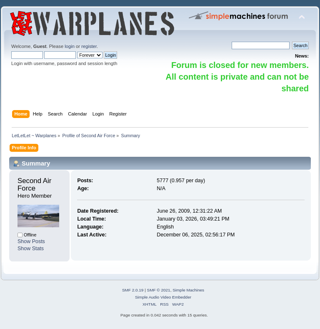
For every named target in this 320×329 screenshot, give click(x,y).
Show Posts (31, 241)
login (70, 46)
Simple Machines (188, 290)
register (89, 46)
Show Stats (31, 248)
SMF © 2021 (158, 290)
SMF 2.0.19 (133, 290)
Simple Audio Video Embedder (163, 297)
